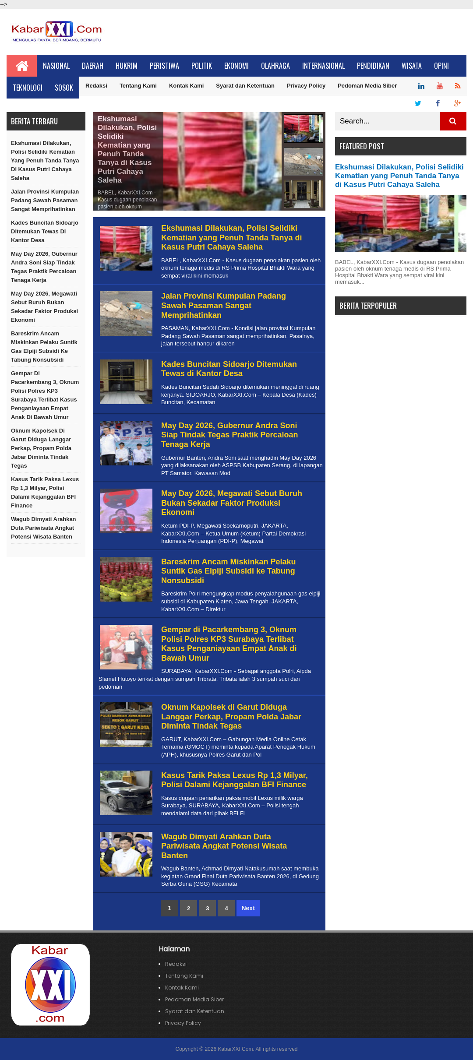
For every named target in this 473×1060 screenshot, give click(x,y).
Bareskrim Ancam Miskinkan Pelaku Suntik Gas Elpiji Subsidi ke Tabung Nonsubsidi (44, 346)
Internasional (323, 65)
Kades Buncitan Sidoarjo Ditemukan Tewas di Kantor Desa (44, 231)
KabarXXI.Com (235, 1049)
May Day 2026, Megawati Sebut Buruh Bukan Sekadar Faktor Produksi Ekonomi (44, 306)
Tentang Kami (138, 85)
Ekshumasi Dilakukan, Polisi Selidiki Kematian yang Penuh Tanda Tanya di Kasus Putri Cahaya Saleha (45, 160)
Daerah (92, 65)
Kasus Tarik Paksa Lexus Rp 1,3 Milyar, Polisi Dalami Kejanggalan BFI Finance (45, 492)
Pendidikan (373, 65)
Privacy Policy (306, 85)
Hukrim (127, 65)
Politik (201, 65)
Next (247, 908)
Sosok (64, 87)
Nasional (56, 65)
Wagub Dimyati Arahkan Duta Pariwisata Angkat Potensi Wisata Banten (43, 528)
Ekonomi (236, 65)
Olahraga (275, 65)
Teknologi (27, 87)
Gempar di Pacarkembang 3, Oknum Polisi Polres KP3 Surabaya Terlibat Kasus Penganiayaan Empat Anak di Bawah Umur (45, 395)
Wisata (412, 65)
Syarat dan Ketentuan (245, 85)
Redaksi (96, 85)
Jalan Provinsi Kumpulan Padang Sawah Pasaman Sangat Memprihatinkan (45, 200)
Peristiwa (164, 65)
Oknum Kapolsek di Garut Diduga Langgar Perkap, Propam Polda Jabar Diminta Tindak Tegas (41, 448)
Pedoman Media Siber (367, 85)
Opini (441, 65)
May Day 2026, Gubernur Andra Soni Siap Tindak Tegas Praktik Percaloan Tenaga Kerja (44, 266)
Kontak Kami (186, 85)
